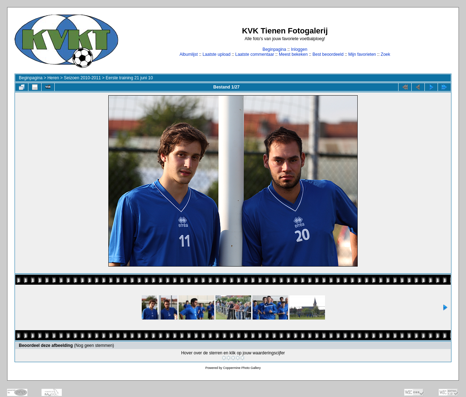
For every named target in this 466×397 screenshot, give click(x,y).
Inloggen (299, 49)
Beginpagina (274, 49)
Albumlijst (188, 54)
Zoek (385, 54)
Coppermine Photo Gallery (242, 368)
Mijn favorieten (362, 54)
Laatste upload (216, 54)
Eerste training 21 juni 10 (129, 77)
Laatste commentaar (254, 54)
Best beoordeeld (328, 54)
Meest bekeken (293, 54)
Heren (53, 77)
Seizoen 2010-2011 (82, 77)
